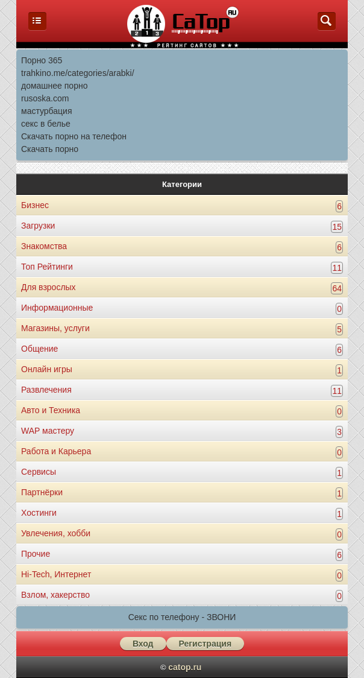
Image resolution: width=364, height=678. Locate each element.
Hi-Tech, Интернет (56, 574)
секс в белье (46, 123)
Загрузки (38, 225)
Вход (143, 643)
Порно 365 (41, 60)
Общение (39, 348)
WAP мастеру (47, 431)
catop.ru (184, 667)
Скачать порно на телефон (74, 136)
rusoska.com (45, 98)
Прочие (35, 554)
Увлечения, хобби (55, 533)
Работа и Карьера (56, 451)
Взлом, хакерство (55, 595)
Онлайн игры (46, 369)
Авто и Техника (50, 410)
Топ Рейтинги (47, 266)
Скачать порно (49, 149)
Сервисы (38, 472)
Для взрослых (48, 287)
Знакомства (44, 246)
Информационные (57, 307)
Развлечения (46, 389)
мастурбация (46, 111)
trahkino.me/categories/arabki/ (77, 73)
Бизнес (35, 205)
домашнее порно (54, 85)
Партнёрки (42, 492)
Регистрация (205, 643)
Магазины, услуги (55, 328)
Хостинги (39, 513)
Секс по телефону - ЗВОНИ (182, 617)
